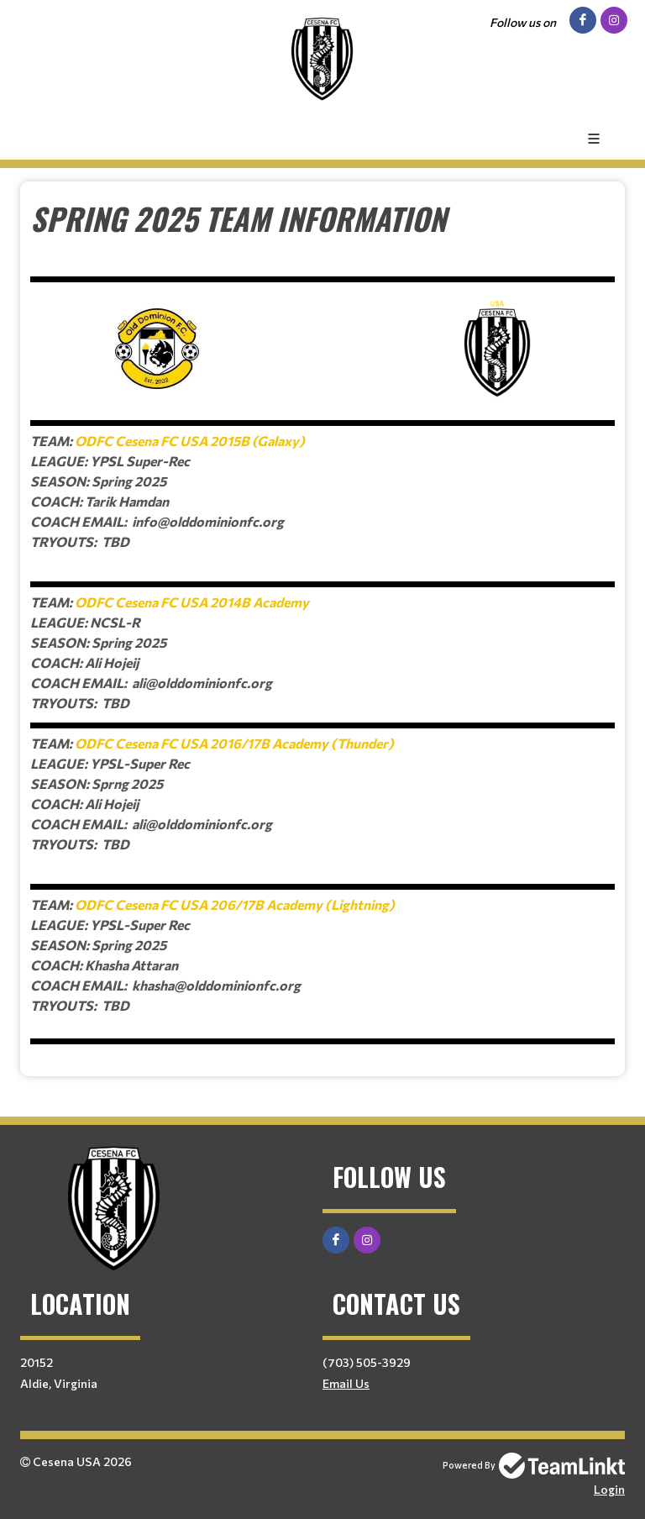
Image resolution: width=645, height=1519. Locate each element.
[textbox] (322, 622)
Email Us (346, 1383)
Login (609, 1489)
